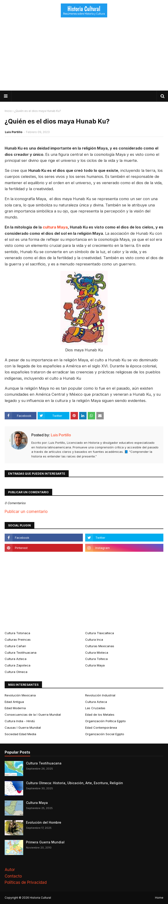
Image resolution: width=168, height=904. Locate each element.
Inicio (8, 111)
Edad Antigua (14, 702)
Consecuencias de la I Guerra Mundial (33, 714)
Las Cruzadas (95, 708)
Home (159, 897)
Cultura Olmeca (16, 672)
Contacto (13, 876)
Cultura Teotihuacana (20, 652)
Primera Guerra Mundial (45, 842)
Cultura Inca (94, 639)
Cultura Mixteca (96, 652)
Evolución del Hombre (43, 822)
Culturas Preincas (18, 639)
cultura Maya (55, 227)
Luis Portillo (13, 132)
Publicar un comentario (26, 511)
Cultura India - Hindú (20, 721)
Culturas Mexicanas (99, 646)
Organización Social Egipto (104, 734)
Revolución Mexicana (20, 695)
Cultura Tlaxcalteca (99, 633)
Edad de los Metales (99, 714)
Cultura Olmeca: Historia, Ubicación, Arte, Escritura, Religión (74, 783)
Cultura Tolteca (96, 659)
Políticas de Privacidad (26, 882)
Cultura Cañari (15, 646)
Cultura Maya (95, 665)
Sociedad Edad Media (20, 734)
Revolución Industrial (100, 695)
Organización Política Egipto (105, 721)
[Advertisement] (84, 55)
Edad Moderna (15, 708)
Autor (10, 869)
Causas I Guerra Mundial (23, 727)
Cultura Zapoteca (17, 665)
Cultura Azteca (15, 659)
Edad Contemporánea (101, 727)
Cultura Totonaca (17, 633)
